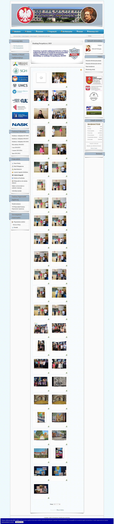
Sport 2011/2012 (16, 153)
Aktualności (16, 31)
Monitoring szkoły (90, 69)
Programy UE (52, 31)
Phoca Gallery (60, 510)
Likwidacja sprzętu (16, 191)
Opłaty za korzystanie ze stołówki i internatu (18, 187)
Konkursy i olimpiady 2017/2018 (20, 135)
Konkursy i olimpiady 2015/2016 (20, 141)
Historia (28, 31)
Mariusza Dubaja (16, 224)
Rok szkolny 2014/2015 (18, 144)
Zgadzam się (19, 522)
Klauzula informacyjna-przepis (93, 60)
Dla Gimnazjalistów (18, 48)
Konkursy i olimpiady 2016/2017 (20, 138)
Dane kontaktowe (90, 66)
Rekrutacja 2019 (92, 31)
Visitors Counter (94, 148)
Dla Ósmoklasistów (18, 46)
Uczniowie (39, 31)
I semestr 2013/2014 (17, 150)
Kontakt (80, 31)
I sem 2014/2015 (16, 147)
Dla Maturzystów (66, 31)
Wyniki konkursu (16, 204)
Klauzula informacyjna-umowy (93, 63)
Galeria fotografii (25, 36)
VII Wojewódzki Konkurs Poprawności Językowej (18, 208)
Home (19, 36)
